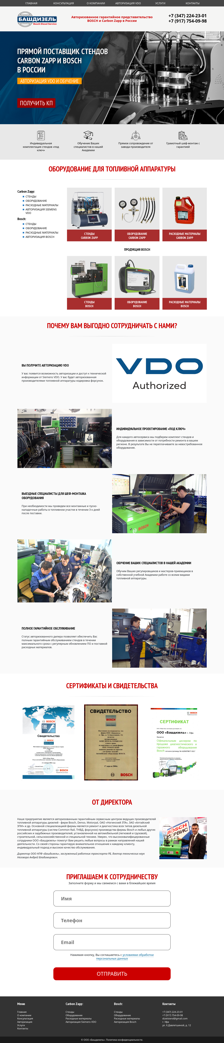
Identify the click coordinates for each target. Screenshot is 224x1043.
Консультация (63, 3)
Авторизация (24, 1022)
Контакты (193, 3)
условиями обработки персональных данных (125, 956)
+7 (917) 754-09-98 (187, 21)
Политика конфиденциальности (124, 1039)
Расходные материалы (42, 205)
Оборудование (36, 200)
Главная (31, 3)
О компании (24, 1015)
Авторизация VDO (128, 3)
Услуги (160, 3)
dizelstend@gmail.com (175, 1018)
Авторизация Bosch (40, 237)
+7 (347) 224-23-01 (187, 16)
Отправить (112, 973)
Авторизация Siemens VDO (81, 1022)
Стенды (31, 196)
